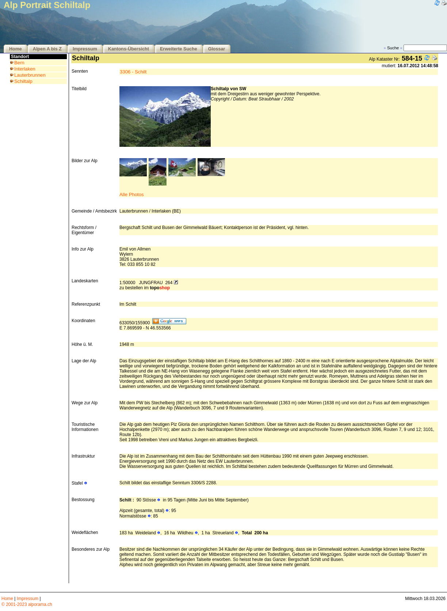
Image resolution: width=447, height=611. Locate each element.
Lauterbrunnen (30, 75)
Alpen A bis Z (47, 48)
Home (15, 48)
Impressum (85, 48)
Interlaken (24, 69)
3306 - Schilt (133, 72)
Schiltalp (23, 81)
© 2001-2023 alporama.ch (26, 604)
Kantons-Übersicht (128, 48)
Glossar (216, 48)
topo (160, 287)
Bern (19, 62)
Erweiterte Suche (178, 48)
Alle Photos (131, 194)
